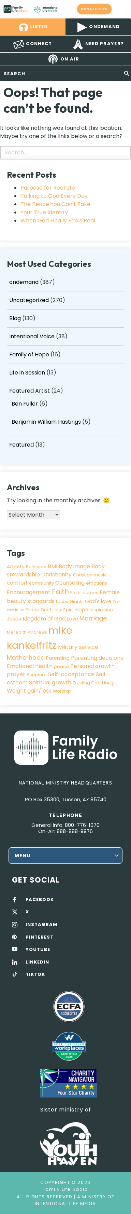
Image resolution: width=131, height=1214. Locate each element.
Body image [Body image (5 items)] (74, 566)
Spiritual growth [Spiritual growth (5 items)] (50, 682)
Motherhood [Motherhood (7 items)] (26, 657)
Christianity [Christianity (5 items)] (56, 574)
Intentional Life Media (65, 1203)
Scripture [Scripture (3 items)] (37, 675)
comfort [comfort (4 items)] (17, 582)
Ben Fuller (25, 404)
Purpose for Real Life (47, 188)
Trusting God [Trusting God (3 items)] (87, 683)
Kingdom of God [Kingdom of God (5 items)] (44, 619)
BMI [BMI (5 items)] (52, 566)
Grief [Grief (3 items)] (46, 610)
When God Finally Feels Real (57, 220)
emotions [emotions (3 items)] (96, 583)
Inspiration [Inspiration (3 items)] (101, 610)
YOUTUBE (38, 949)
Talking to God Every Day (54, 196)
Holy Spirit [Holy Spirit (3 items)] (63, 610)
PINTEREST (40, 937)
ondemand (24, 282)
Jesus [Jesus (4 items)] (14, 618)
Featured (21, 445)
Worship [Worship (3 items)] (62, 691)
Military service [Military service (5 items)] (78, 647)
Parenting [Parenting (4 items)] (58, 658)
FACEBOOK (40, 899)
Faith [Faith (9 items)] (60, 592)
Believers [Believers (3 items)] (36, 567)
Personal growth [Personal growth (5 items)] (92, 666)
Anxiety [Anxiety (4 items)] (16, 566)
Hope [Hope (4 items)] (81, 609)
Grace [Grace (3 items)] (32, 610)
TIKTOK (35, 974)
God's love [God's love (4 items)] (98, 601)
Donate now (94, 9)
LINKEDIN (37, 962)
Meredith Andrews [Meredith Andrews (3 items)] (27, 632)
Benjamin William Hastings (46, 422)
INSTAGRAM (41, 924)
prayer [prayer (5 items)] (16, 674)
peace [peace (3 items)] (61, 666)
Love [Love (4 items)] (72, 618)
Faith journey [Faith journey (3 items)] (84, 593)
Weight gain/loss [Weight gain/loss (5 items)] (29, 691)
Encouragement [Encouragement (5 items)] (28, 592)
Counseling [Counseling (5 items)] (70, 583)
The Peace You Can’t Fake (55, 204)
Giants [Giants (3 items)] (77, 601)
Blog (15, 318)
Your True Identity (44, 212)
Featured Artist (29, 391)
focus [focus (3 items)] (62, 601)
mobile (122, 9)
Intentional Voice (32, 336)
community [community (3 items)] (41, 583)
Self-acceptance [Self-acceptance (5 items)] (71, 674)
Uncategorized (29, 300)
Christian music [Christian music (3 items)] (90, 575)
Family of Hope (29, 354)
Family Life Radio (65, 9)
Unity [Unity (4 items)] (108, 682)
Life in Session (27, 373)
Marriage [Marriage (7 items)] (93, 618)
